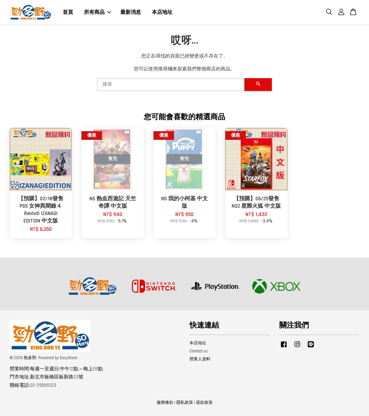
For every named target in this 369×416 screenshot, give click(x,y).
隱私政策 (184, 402)
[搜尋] (171, 84)
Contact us (198, 351)
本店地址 (162, 12)
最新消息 (130, 12)
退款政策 (204, 402)
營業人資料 (199, 359)
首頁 (68, 12)
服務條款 (165, 402)
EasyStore (68, 357)
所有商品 (97, 12)
